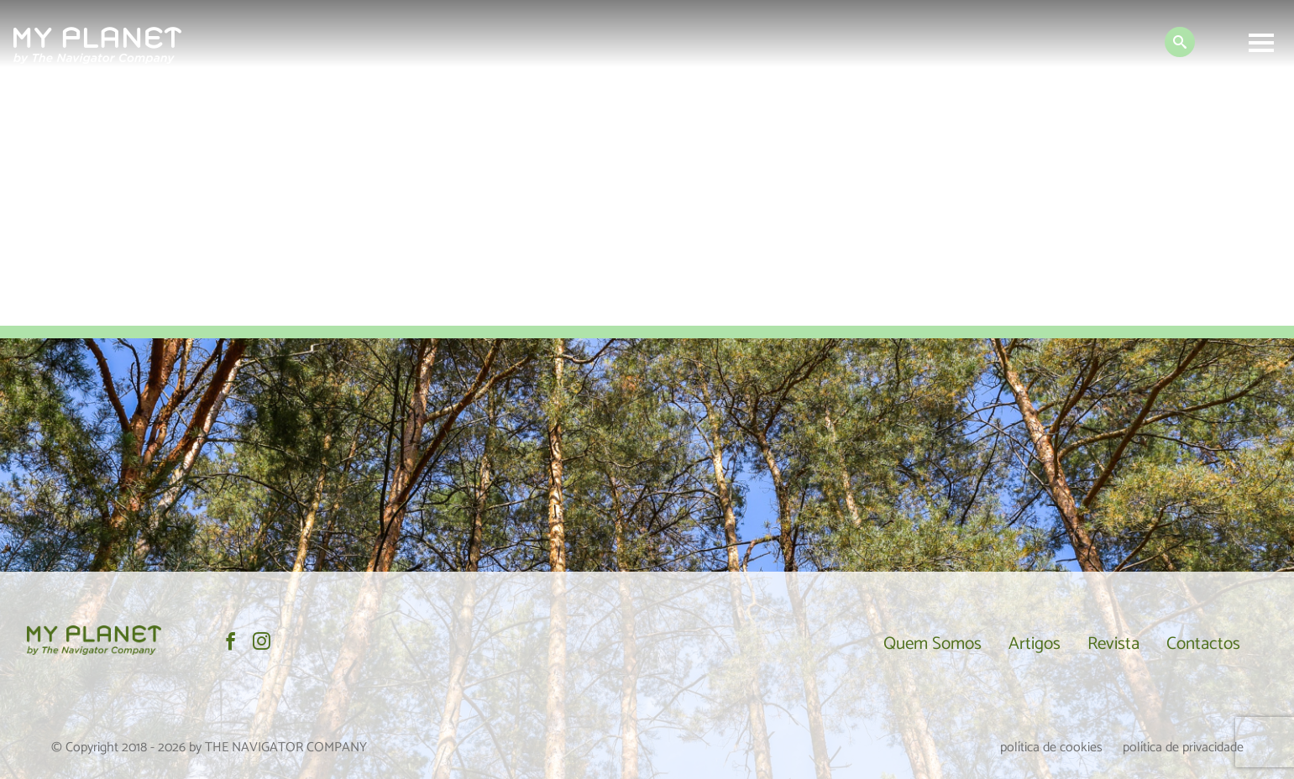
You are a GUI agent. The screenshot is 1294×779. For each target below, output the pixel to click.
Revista (1113, 644)
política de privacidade (1183, 747)
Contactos (1203, 644)
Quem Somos (932, 644)
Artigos (1034, 644)
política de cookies (1051, 747)
